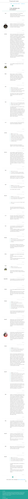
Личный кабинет (5, 498)
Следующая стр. (23, 3)
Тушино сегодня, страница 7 (16, 3)
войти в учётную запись (21, 479)
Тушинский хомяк (14, 1)
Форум (11, 3)
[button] (26, 481)
